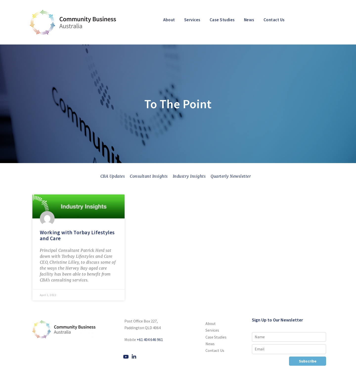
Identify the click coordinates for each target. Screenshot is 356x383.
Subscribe (307, 361)
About (169, 19)
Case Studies (222, 19)
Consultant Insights (149, 176)
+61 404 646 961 (150, 339)
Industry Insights (189, 176)
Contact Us (274, 19)
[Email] (289, 349)
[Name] (289, 337)
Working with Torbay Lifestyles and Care (77, 235)
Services (192, 19)
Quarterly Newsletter (231, 176)
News (249, 19)
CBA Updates (112, 176)
